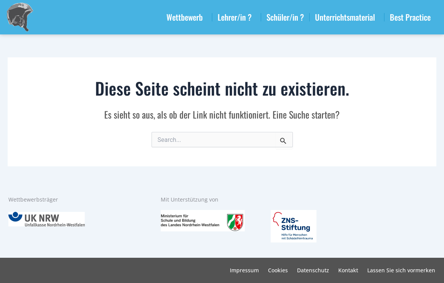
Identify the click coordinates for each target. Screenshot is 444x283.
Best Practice (412, 17)
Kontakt (348, 270)
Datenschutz (313, 270)
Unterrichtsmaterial (347, 17)
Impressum (244, 270)
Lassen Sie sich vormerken (401, 270)
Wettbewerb (186, 17)
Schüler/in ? (285, 17)
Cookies (278, 270)
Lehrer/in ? (236, 17)
